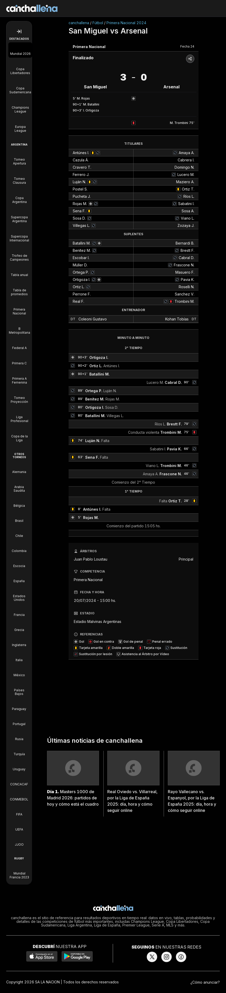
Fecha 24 (187, 46)
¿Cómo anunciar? (205, 982)
